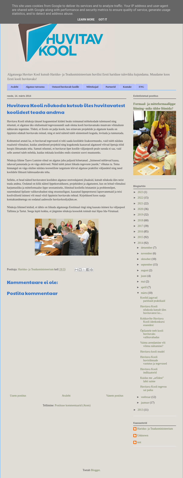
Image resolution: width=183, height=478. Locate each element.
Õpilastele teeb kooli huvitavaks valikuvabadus (151, 334)
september (147, 264)
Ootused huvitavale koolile (65, 86)
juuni (144, 275)
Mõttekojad (92, 86)
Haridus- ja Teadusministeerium (155, 428)
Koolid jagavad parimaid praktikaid (152, 299)
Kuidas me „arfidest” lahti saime (152, 379)
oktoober (146, 259)
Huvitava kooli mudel (152, 351)
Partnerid (111, 86)
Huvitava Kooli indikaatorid (149, 371)
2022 (141, 197)
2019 (141, 214)
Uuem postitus (18, 395)
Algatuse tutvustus (35, 86)
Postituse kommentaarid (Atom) (73, 405)
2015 (141, 237)
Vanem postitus (114, 395)
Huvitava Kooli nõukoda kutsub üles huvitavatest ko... (153, 310)
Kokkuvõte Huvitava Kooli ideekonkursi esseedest (152, 322)
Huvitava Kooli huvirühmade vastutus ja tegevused (153, 360)
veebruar (146, 397)
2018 (141, 220)
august (145, 270)
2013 (141, 409)
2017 (141, 225)
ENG (141, 86)
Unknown (142, 435)
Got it (102, 19)
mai (143, 281)
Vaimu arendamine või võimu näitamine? (152, 344)
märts (144, 292)
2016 (141, 231)
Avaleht (14, 86)
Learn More (85, 19)
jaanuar (145, 402)
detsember (147, 247)
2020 (141, 209)
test (139, 442)
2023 (141, 192)
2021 (141, 203)
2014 (141, 242)
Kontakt (127, 86)
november (147, 253)
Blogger (95, 470)
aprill (144, 287)
